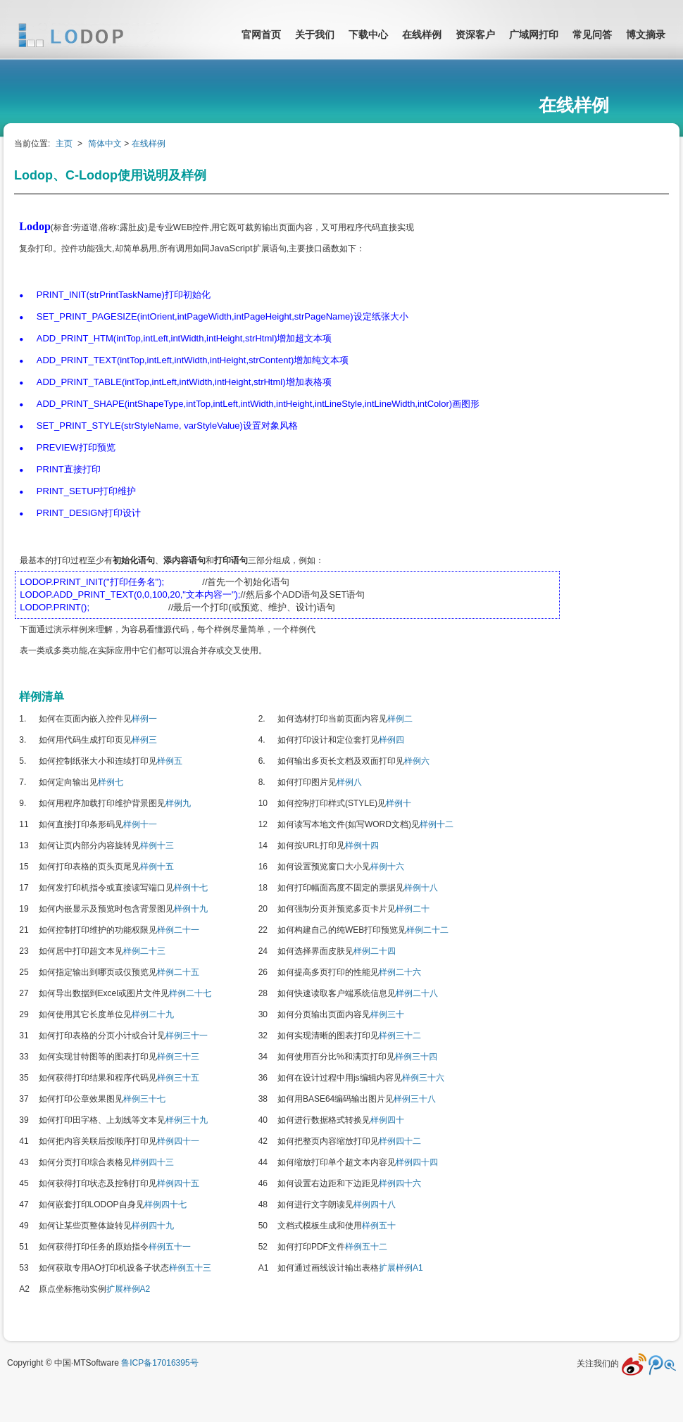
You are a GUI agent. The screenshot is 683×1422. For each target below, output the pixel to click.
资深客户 (475, 34)
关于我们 (314, 34)
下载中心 (368, 34)
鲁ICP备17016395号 (159, 1363)
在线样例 (421, 34)
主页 (64, 144)
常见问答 (592, 34)
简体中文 (105, 144)
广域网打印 (533, 34)
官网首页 (261, 34)
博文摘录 (645, 34)
